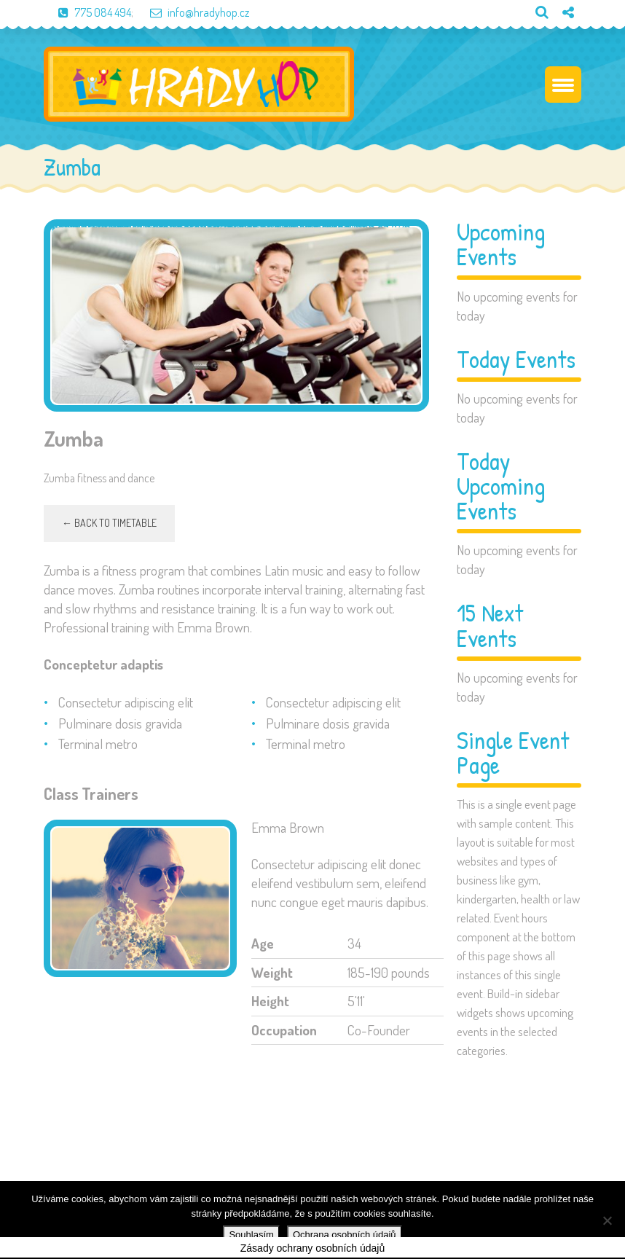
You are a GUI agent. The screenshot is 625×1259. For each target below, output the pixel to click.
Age (262, 945)
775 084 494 (87, 12)
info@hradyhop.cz (192, 12)
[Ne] (607, 1220)
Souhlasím (251, 1234)
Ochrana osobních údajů (344, 1234)
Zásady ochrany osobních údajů (312, 1249)
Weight (272, 973)
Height (270, 1002)
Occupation (284, 1030)
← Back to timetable (109, 524)
